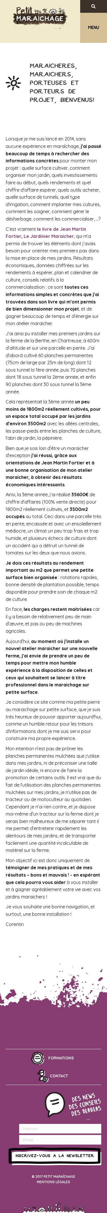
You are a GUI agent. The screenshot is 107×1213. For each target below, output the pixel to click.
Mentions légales (53, 1182)
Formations (61, 1058)
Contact (59, 1075)
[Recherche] (98, 6)
